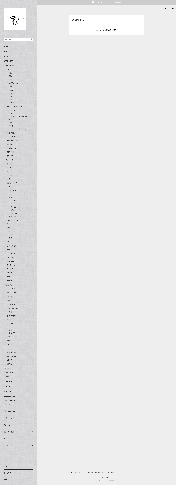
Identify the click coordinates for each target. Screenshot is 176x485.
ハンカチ (12, 232)
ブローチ (12, 201)
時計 (9, 344)
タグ (10, 238)
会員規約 (111, 473)
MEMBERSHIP (10, 401)
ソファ (11, 323)
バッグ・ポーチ (12, 183)
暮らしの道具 (12, 293)
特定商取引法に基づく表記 (96, 473)
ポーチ (11, 187)
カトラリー (10, 257)
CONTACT (8, 387)
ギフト (7, 349)
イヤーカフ (13, 207)
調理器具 (10, 261)
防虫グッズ (11, 289)
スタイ (11, 113)
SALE (7, 368)
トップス (10, 164)
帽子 (10, 123)
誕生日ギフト (11, 356)
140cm (11, 99)
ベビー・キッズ (10, 65)
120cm (11, 93)
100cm (11, 87)
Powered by (106, 481)
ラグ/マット (11, 304)
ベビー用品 (11, 137)
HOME (6, 46)
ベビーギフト (11, 352)
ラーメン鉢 (12, 254)
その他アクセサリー (16, 210)
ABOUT (7, 51)
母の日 (9, 360)
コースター (11, 269)
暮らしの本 (9, 372)
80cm (11, 76)
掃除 (7, 377)
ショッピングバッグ (13, 296)
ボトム (9, 171)
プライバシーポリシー (77, 473)
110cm (11, 90)
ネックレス (12, 216)
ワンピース (11, 168)
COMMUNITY (9, 382)
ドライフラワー (12, 316)
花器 (10, 312)
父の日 (9, 364)
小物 (9, 228)
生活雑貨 (8, 285)
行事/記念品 (11, 133)
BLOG (6, 56)
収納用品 (8, 281)
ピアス (11, 194)
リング (11, 204)
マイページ (9, 405)
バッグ (11, 126)
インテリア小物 (12, 308)
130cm (11, 96)
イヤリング (12, 197)
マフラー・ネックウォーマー (18, 129)
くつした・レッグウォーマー (18, 116)
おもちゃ (10, 144)
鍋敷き (9, 273)
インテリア (9, 301)
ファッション (9, 160)
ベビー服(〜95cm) (14, 69)
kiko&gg (12, 148)
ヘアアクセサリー (15, 110)
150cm (11, 103)
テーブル (12, 327)
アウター (10, 179)
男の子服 (10, 152)
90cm (11, 79)
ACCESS (7, 391)
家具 (9, 320)
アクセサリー (11, 190)
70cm (11, 73)
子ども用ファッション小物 (16, 106)
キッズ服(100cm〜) (14, 83)
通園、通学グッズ (13, 140)
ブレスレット (13, 213)
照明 (9, 341)
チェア (11, 330)
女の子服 (10, 156)
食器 (9, 250)
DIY (8, 337)
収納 (9, 276)
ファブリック (11, 265)
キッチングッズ (10, 246)
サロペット (11, 175)
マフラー (12, 235)
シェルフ (12, 333)
